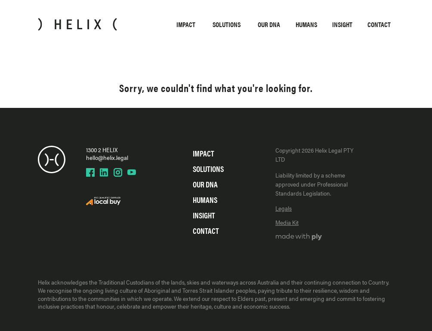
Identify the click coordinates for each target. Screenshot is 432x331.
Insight (342, 24)
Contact (379, 24)
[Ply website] (298, 237)
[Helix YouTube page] (131, 172)
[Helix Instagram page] (118, 172)
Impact (185, 24)
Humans (306, 24)
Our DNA (269, 24)
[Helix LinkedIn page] (104, 172)
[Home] (77, 24)
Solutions (227, 24)
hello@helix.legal (107, 157)
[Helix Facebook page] (90, 172)
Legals (283, 208)
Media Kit (287, 222)
